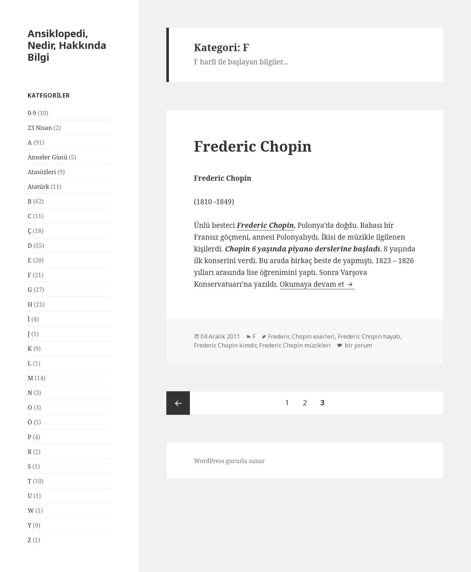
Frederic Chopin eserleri (301, 336)
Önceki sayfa (178, 403)
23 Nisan (40, 128)
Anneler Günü (47, 157)
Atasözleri (42, 172)
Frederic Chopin (253, 146)
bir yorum (357, 345)
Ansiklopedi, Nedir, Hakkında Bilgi (67, 45)
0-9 (32, 113)
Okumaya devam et (317, 284)
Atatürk (38, 187)
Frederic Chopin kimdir (225, 345)
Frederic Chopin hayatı (369, 336)
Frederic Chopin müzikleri (295, 345)
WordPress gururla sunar (229, 461)
